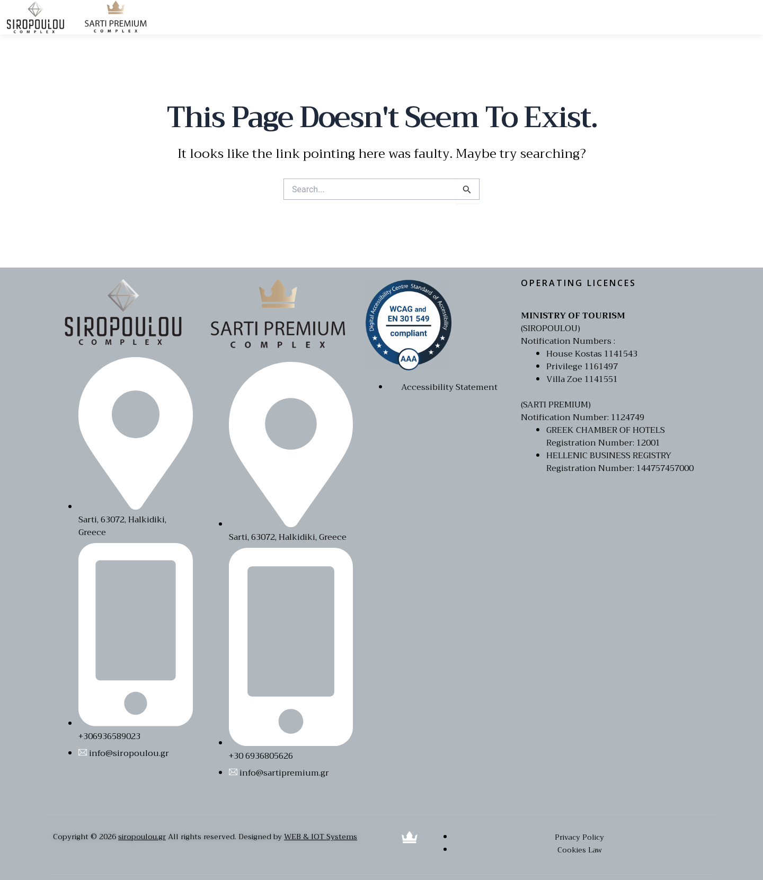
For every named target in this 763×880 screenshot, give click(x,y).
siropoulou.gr (142, 836)
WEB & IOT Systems (320, 836)
